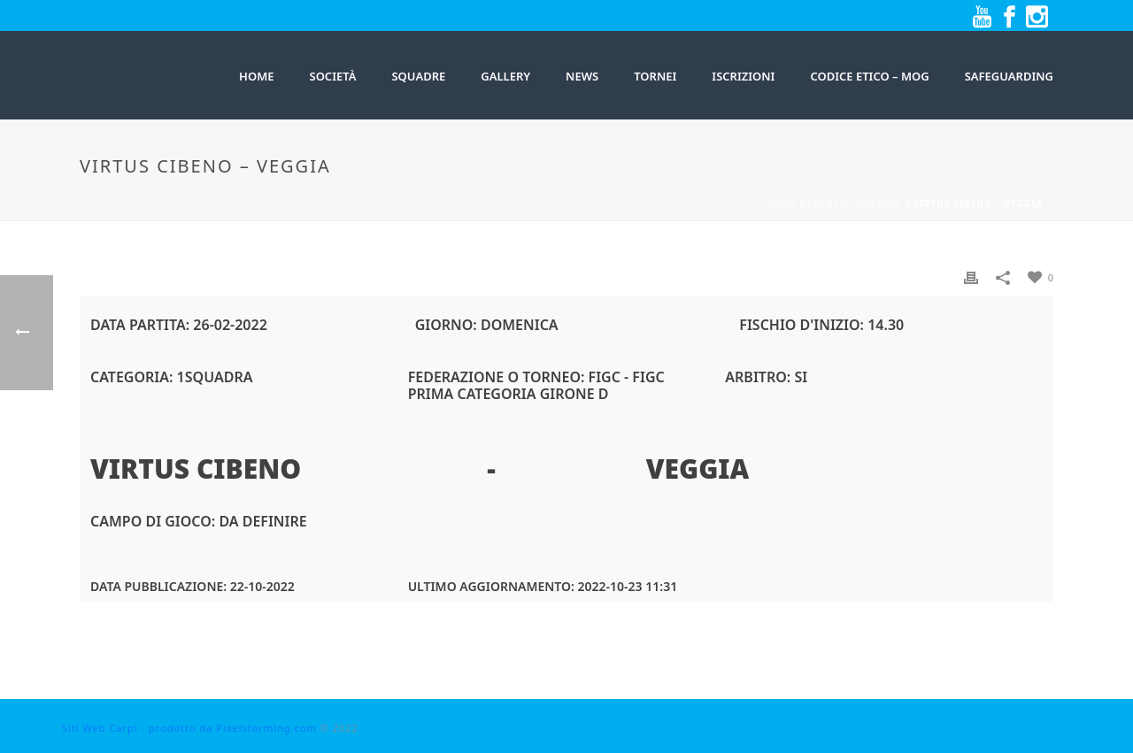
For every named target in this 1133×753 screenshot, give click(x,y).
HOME (256, 76)
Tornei (655, 76)
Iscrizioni (743, 76)
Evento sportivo (854, 203)
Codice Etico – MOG (869, 76)
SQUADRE (418, 76)
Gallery (505, 76)
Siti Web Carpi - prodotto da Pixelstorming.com (189, 727)
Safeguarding (1009, 76)
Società (332, 76)
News (582, 76)
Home (781, 203)
